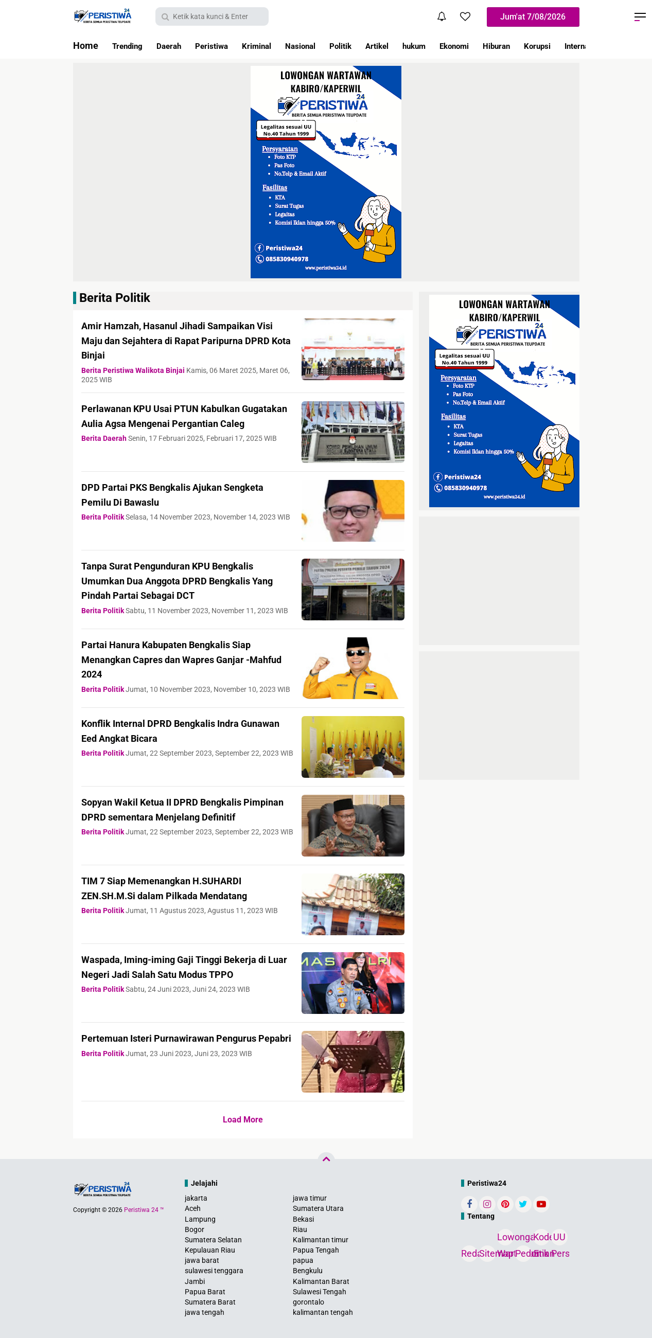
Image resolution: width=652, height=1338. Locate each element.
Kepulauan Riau (210, 1250)
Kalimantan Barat (321, 1281)
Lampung (200, 1219)
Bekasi (303, 1219)
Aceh (193, 1208)
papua (303, 1260)
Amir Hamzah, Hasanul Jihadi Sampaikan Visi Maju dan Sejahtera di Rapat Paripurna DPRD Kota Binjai (186, 340)
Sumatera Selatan (213, 1240)
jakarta (196, 1198)
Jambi (195, 1281)
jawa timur (310, 1198)
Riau (300, 1229)
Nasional (328, 45)
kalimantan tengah (323, 1312)
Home (85, 45)
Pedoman (523, 1253)
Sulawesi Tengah (319, 1292)
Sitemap (487, 1253)
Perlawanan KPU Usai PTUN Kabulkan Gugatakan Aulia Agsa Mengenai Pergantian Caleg (177, 423)
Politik (375, 45)
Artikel (416, 45)
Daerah (178, 45)
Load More (243, 1120)
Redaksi (469, 1253)
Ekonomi (505, 45)
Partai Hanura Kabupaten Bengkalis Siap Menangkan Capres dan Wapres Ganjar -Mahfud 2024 (184, 659)
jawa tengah (204, 1312)
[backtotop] (326, 1161)
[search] (212, 16)
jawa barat (202, 1260)
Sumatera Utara (318, 1208)
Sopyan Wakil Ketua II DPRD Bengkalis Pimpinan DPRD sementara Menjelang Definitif (178, 816)
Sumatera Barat (210, 1302)
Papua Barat (205, 1292)
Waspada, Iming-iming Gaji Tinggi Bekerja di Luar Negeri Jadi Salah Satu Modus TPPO (178, 974)
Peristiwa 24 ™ (144, 1210)
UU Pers (559, 1238)
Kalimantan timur (320, 1240)
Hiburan (554, 45)
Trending (130, 45)
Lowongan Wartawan (505, 1238)
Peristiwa (227, 45)
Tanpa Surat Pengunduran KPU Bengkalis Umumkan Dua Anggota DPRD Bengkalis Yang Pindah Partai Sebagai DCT (185, 580)
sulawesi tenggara (214, 1270)
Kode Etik (541, 1238)
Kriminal (278, 45)
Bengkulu (308, 1270)
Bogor (194, 1229)
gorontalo (308, 1302)
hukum (459, 45)
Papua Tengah (316, 1250)
